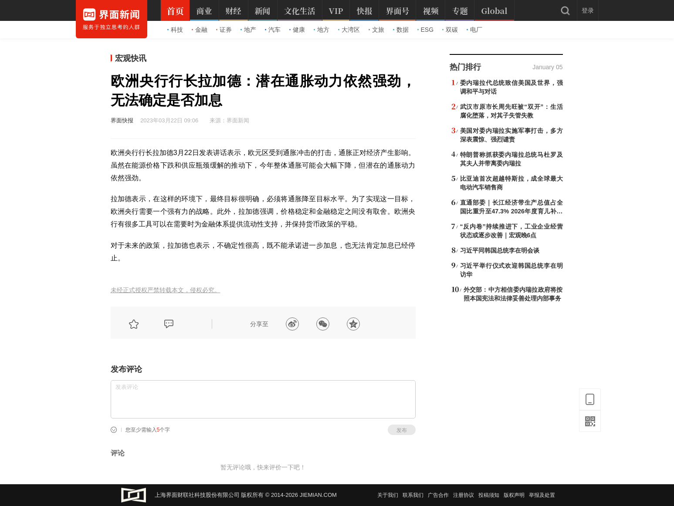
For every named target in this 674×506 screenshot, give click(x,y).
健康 (297, 29)
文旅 (376, 29)
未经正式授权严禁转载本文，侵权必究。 (165, 290)
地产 (248, 29)
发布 (401, 430)
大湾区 (349, 29)
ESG (425, 29)
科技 (175, 29)
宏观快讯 (130, 58)
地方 (321, 29)
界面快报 (122, 120)
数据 (401, 29)
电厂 (474, 29)
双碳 (450, 29)
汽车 (273, 29)
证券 (224, 29)
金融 (199, 29)
